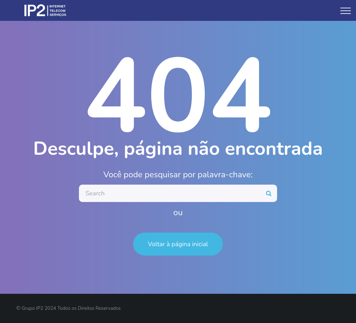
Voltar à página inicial (178, 244)
